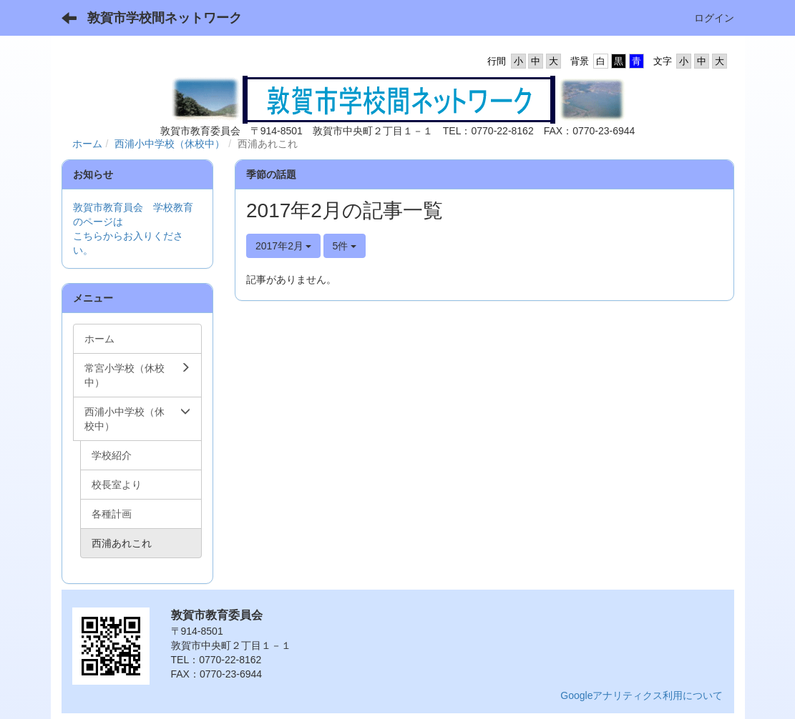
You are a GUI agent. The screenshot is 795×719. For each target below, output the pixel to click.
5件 (345, 246)
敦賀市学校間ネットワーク (164, 18)
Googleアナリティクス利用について (641, 695)
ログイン (714, 18)
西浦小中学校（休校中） (169, 143)
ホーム (87, 143)
